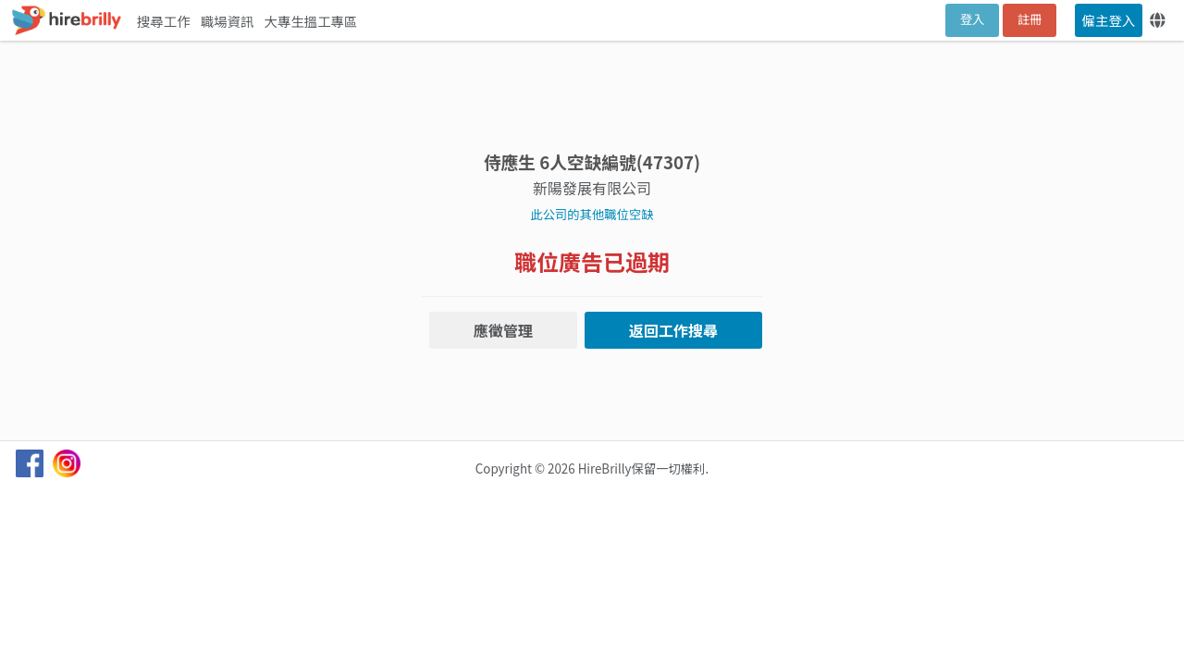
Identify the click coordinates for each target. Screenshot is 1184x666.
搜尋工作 (165, 21)
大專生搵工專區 (311, 21)
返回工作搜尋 (673, 330)
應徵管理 (503, 330)
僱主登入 (1109, 20)
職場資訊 (229, 21)
